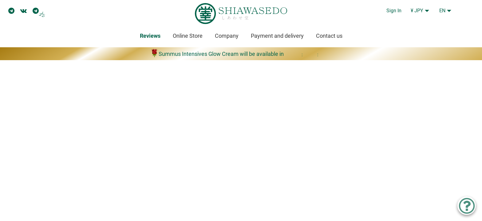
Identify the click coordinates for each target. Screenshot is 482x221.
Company (227, 36)
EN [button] (442, 11)
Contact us (329, 36)
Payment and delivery (277, 36)
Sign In (393, 11)
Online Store (188, 36)
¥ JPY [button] (417, 11)
